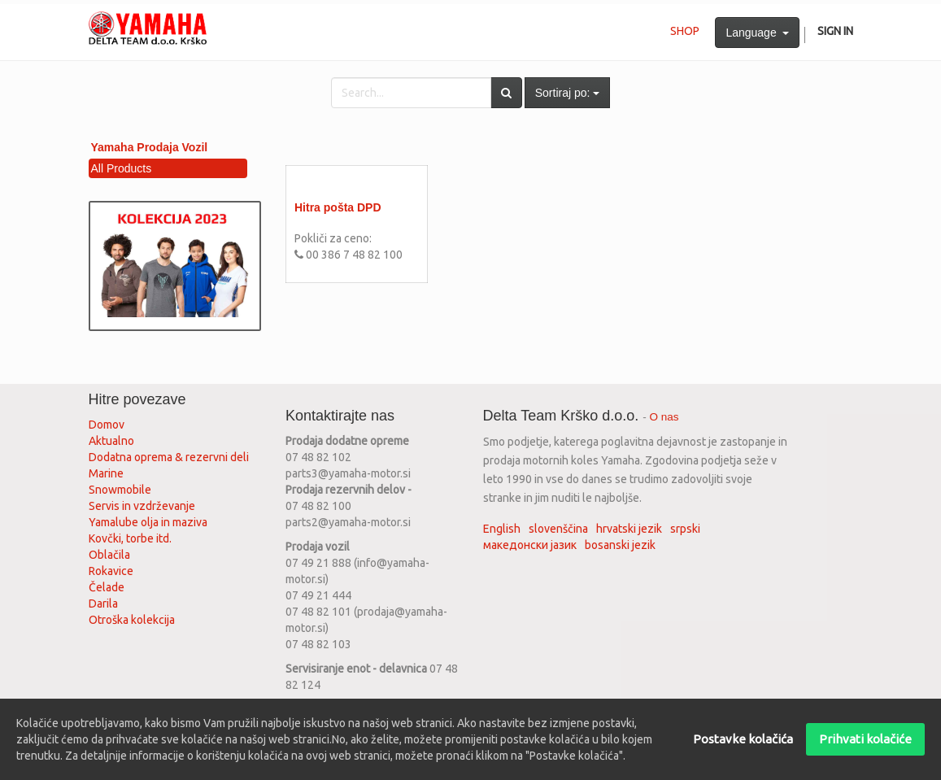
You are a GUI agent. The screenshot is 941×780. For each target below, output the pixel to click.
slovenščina (558, 528)
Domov (106, 424)
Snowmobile (120, 489)
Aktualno (111, 440)
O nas (664, 417)
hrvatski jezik (629, 528)
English (502, 528)
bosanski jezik (620, 544)
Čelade (106, 587)
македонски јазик (530, 544)
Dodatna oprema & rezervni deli (169, 457)
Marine (106, 473)
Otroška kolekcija (132, 619)
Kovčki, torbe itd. (130, 538)
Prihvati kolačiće (865, 739)
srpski (685, 528)
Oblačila (109, 554)
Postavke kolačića (743, 739)
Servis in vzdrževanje (142, 505)
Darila (103, 603)
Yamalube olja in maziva (148, 522)
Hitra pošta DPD (337, 207)
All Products (121, 168)
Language (757, 32)
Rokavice (111, 570)
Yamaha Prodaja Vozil (149, 147)
